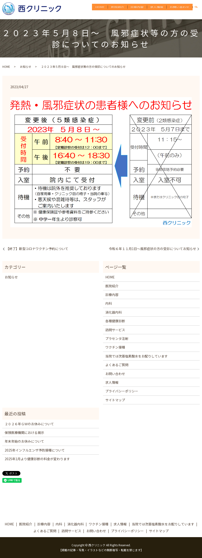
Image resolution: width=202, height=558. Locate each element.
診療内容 (140, 9)
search (198, 9)
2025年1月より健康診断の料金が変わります (37, 458)
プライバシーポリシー (121, 391)
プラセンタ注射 (116, 338)
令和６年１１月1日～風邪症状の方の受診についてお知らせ (152, 249)
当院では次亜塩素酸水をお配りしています (136, 356)
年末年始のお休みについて (24, 441)
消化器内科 (113, 312)
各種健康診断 (115, 321)
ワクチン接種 (115, 347)
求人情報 (158, 9)
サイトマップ (115, 400)
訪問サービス (115, 329)
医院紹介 (121, 9)
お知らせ (25, 66)
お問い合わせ (180, 9)
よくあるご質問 (116, 364)
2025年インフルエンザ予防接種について (35, 450)
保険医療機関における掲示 (24, 432)
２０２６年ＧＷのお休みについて (29, 423)
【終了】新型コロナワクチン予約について (37, 249)
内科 (108, 303)
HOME (105, 9)
